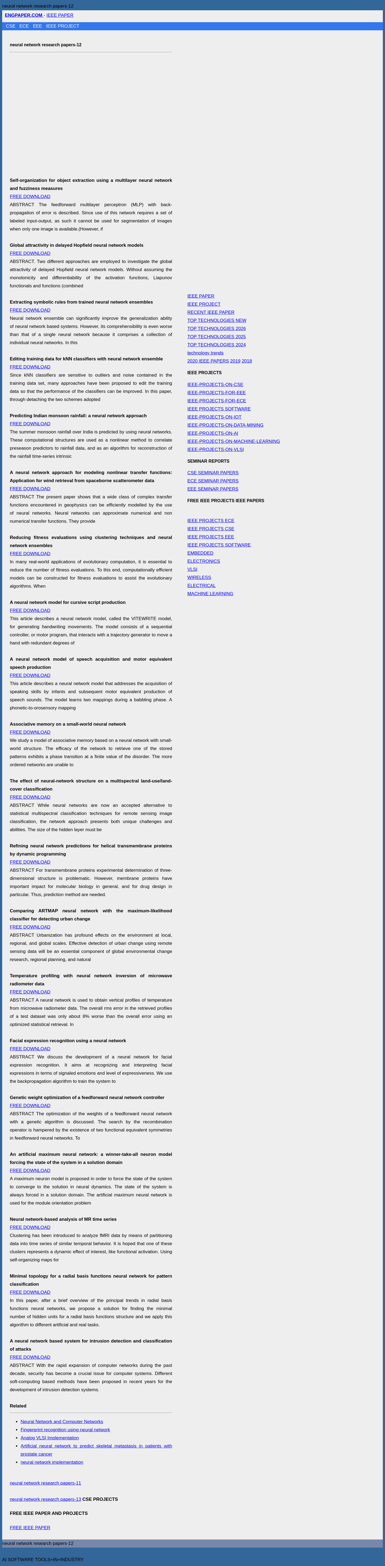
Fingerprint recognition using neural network (65, 1429)
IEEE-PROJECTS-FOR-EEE (216, 392)
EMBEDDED (200, 553)
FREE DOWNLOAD (30, 196)
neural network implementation (52, 1462)
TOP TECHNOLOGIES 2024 (216, 344)
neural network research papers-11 (45, 1483)
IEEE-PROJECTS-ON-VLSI (215, 449)
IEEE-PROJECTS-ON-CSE (215, 384)
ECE (24, 26)
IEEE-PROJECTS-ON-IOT (214, 417)
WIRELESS (199, 577)
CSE (11, 26)
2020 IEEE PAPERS (208, 361)
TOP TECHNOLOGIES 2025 (216, 336)
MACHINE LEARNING (210, 593)
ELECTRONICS (203, 561)
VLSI (192, 569)
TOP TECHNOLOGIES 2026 (216, 328)
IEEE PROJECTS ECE (210, 520)
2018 (247, 361)
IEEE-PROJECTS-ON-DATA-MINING (225, 425)
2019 (235, 361)
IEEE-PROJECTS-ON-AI (212, 433)
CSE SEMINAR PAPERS (213, 472)
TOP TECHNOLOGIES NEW (216, 320)
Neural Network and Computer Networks (62, 1421)
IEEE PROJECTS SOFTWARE (219, 409)
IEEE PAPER (60, 15)
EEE (38, 26)
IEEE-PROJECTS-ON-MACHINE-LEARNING (233, 441)
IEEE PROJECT (62, 26)
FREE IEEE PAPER (30, 1527)
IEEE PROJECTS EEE (210, 536)
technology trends (205, 353)
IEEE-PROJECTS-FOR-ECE (216, 400)
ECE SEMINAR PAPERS (213, 480)
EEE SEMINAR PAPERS (212, 489)
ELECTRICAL (201, 585)
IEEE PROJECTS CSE (210, 528)
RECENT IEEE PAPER (210, 312)
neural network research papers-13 (45, 1499)
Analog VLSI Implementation (50, 1437)
